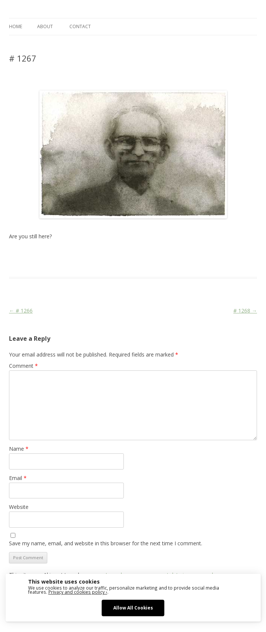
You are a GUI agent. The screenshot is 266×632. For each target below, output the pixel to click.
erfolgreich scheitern (158, 254)
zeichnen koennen (60, 263)
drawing (123, 254)
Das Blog (76, 254)
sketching (218, 254)
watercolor (243, 254)
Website (19, 506)
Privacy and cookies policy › (77, 592)
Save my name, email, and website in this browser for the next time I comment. (105, 543)
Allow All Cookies (133, 608)
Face (189, 254)
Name (19, 448)
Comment (23, 365)
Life (201, 254)
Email (18, 478)
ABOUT (45, 26)
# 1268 (245, 310)
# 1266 (21, 310)
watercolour (22, 263)
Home (15, 26)
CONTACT (80, 26)
